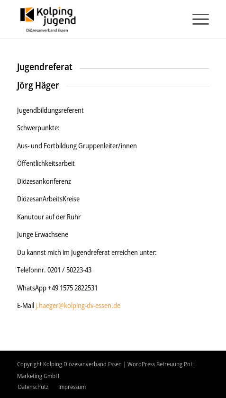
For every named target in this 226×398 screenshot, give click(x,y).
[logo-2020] (94, 19)
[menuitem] (196, 19)
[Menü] (196, 19)
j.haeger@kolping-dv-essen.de (78, 305)
